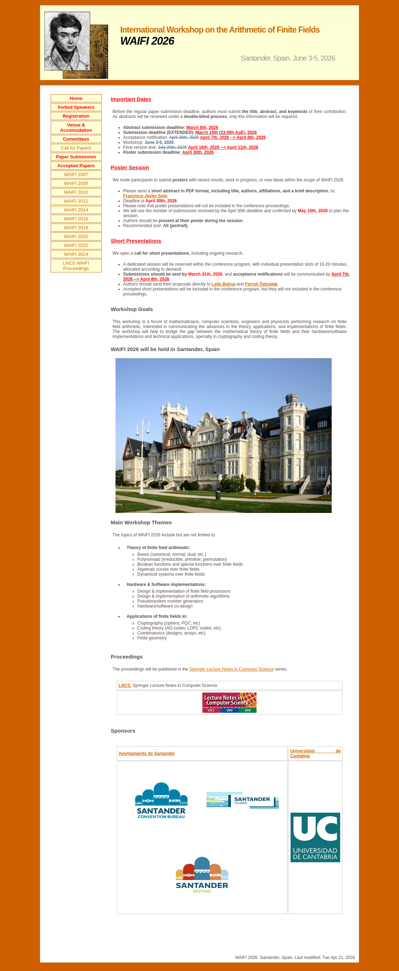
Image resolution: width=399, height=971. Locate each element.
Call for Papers (76, 148)
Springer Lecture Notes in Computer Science (231, 669)
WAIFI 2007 (76, 174)
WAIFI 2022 (76, 245)
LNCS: (125, 685)
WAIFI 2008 (76, 183)
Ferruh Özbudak (261, 284)
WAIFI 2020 (76, 236)
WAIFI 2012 (76, 201)
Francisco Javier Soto (145, 195)
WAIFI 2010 (76, 192)
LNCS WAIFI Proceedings (76, 265)
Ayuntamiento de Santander (147, 753)
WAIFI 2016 (76, 218)
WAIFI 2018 (76, 227)
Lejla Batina (223, 284)
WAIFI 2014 (76, 210)
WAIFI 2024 (76, 254)
